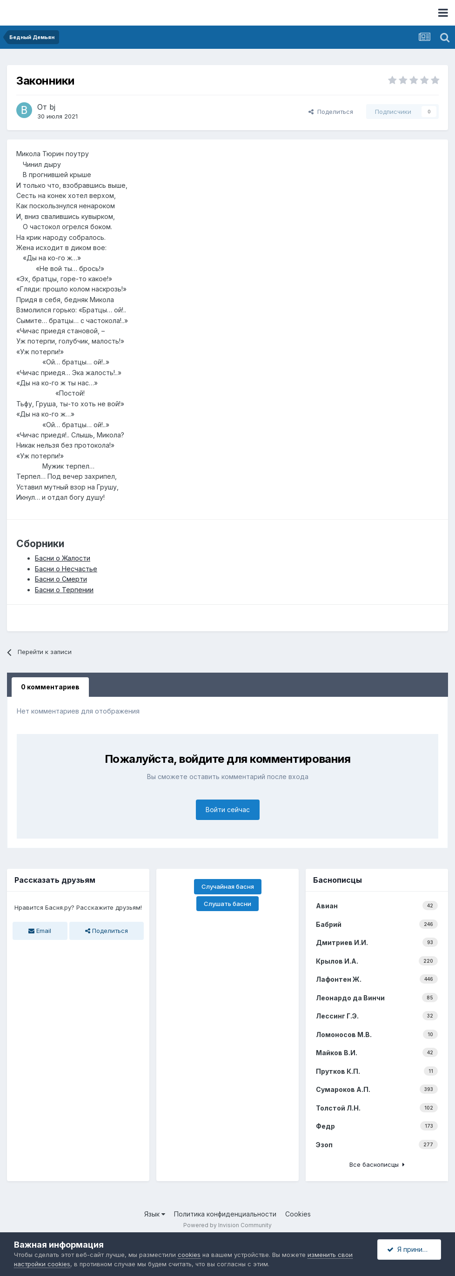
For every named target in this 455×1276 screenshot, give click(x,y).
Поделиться (330, 111)
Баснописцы (337, 880)
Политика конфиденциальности (225, 1214)
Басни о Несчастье (66, 569)
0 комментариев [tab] (50, 687)
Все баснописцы (377, 1164)
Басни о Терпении (64, 590)
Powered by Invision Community (227, 1225)
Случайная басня (227, 886)
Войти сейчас (228, 809)
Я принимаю (411, 1249)
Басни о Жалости (62, 558)
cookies (189, 1254)
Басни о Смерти (61, 579)
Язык (154, 1214)
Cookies (298, 1214)
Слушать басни (227, 903)
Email (39, 930)
